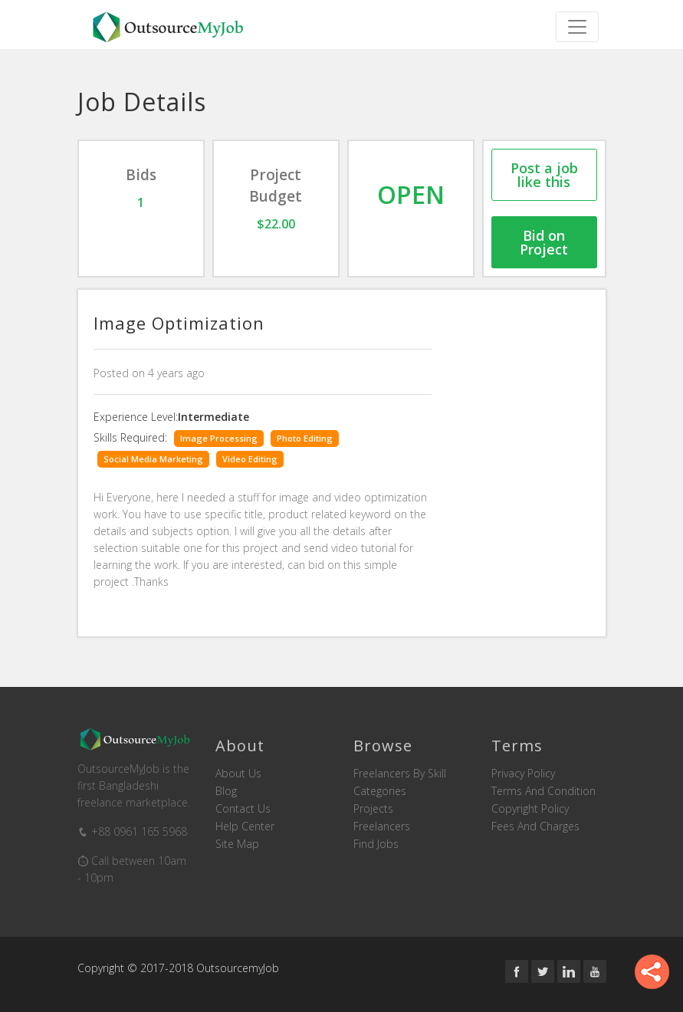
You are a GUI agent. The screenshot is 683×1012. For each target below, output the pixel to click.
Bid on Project (544, 242)
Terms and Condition (543, 791)
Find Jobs (376, 844)
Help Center (244, 826)
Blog (226, 791)
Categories (379, 791)
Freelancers (381, 826)
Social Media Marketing (153, 459)
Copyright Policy (530, 809)
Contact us (243, 809)
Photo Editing (305, 438)
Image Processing (219, 438)
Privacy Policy (523, 773)
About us (238, 773)
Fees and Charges (535, 826)
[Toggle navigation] (577, 27)
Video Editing (249, 459)
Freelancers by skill (399, 773)
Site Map (237, 844)
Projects (373, 809)
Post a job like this (544, 175)
